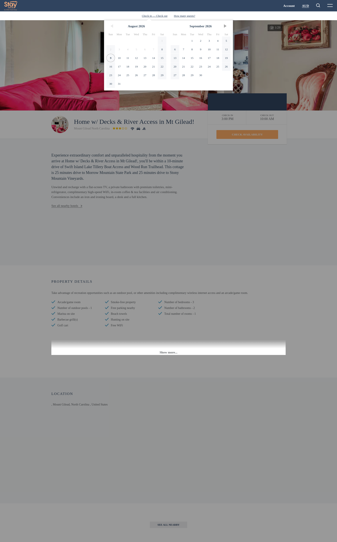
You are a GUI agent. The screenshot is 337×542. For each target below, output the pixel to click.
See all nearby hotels (64, 205)
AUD (305, 6)
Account (289, 6)
